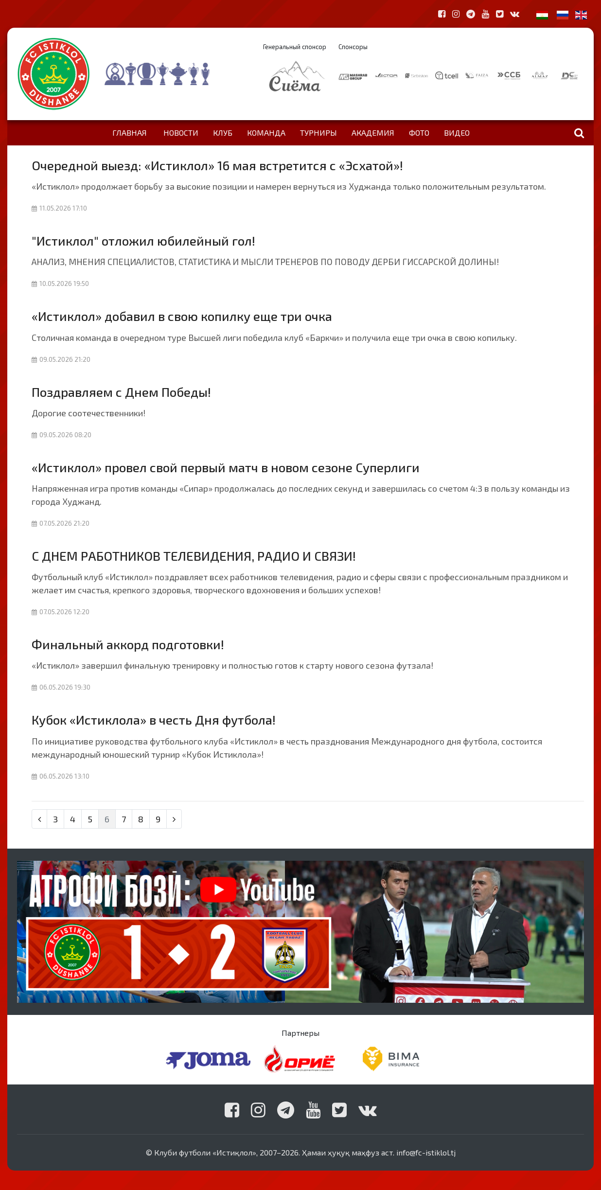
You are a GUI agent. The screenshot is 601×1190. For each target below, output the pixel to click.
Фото (419, 132)
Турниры (318, 132)
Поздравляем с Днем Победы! (121, 391)
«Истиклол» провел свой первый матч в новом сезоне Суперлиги (226, 467)
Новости (180, 132)
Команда (266, 132)
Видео (457, 132)
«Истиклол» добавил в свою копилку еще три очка (182, 315)
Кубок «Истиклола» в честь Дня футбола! (154, 719)
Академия (373, 132)
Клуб (222, 132)
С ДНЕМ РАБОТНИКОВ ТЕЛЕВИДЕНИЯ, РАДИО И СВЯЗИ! (194, 555)
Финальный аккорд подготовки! (128, 644)
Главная (129, 132)
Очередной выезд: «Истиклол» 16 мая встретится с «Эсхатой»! (217, 165)
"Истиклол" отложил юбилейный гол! (143, 240)
